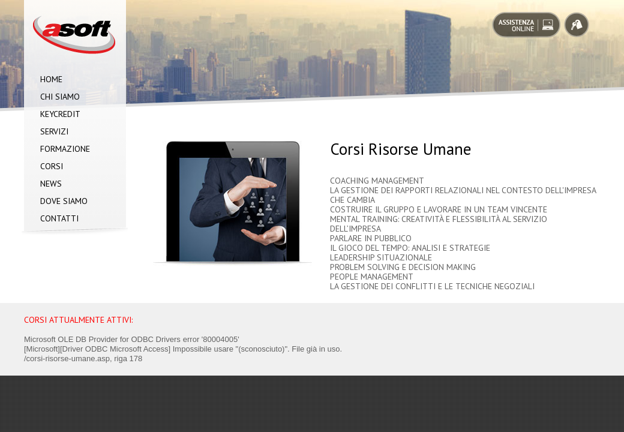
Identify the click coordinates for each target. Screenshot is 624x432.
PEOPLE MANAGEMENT (371, 276)
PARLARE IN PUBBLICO (371, 238)
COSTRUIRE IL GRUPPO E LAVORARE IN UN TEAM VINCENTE (438, 209)
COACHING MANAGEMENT (377, 180)
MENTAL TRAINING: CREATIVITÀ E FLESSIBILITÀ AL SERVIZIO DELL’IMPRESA (438, 224)
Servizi (54, 131)
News (51, 183)
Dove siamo (64, 201)
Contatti (59, 218)
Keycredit (60, 114)
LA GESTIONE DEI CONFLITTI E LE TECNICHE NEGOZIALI (432, 286)
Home (51, 79)
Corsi (51, 166)
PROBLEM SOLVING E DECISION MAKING (403, 267)
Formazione (65, 148)
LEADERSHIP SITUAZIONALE (381, 257)
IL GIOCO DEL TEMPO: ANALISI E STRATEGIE (410, 247)
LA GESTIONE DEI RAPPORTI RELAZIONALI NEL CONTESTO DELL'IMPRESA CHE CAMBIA (463, 195)
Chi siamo (60, 96)
